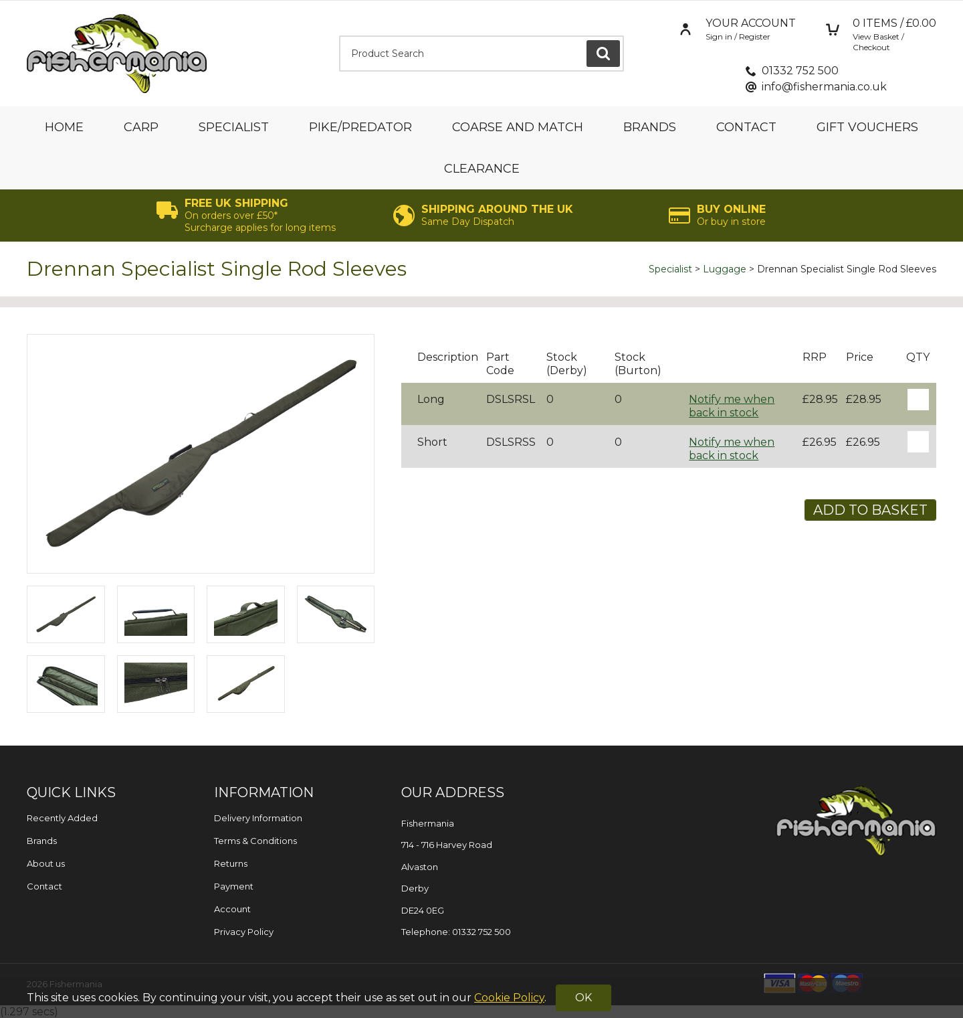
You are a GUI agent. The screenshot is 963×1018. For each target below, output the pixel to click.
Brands (649, 127)
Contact (746, 127)
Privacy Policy (244, 931)
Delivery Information (258, 818)
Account (232, 909)
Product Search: (339, 35)
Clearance (482, 168)
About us (46, 863)
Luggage (724, 269)
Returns (230, 863)
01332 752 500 (800, 70)
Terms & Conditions (255, 840)
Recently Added (62, 818)
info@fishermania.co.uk (824, 86)
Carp (141, 127)
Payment (233, 886)
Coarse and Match (517, 127)
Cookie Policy (509, 997)
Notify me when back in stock (731, 406)
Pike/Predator (360, 127)
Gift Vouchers (867, 127)
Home (64, 127)
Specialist (234, 127)
